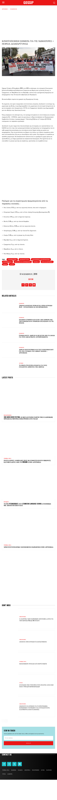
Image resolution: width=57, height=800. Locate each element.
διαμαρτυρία (24, 280)
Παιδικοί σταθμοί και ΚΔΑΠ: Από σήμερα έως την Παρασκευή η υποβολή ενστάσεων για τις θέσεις (36, 341)
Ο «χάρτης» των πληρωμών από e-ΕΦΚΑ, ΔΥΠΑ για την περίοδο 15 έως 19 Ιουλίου (36, 640)
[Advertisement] (28, 24)
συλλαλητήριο (47, 282)
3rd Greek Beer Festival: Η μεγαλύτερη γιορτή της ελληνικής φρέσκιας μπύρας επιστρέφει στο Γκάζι (28, 438)
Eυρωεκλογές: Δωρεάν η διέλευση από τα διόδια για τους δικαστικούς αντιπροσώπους (37, 356)
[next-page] (6, 741)
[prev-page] (3, 741)
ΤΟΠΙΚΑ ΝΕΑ (7, 478)
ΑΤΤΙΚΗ (21, 383)
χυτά (12, 285)
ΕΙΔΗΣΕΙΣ (13, 9)
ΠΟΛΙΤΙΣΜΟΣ (7, 435)
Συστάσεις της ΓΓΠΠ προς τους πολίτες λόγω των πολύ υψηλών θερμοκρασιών (36, 706)
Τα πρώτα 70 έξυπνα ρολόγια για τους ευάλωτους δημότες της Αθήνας (33, 386)
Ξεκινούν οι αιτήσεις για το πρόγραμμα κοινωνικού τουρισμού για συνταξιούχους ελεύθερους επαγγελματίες (34, 728)
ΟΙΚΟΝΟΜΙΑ (22, 637)
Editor (30, 299)
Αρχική (5, 9)
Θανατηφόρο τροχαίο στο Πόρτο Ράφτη (33, 684)
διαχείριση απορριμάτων (41, 280)
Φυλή (5, 285)
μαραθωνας (7, 282)
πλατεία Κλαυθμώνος (23, 282)
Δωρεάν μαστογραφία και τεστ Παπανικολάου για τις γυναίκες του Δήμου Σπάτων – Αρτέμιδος (36, 371)
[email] (28, 758)
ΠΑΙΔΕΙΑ (6, 522)
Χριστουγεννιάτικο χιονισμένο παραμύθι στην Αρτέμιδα (28, 567)
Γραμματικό (12, 280)
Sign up (28, 763)
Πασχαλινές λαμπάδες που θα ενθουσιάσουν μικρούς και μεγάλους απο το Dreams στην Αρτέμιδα (27, 482)
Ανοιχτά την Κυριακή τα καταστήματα (33, 662)
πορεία (36, 282)
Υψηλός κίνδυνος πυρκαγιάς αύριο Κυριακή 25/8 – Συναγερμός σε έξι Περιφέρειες (35, 326)
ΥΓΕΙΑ (21, 703)
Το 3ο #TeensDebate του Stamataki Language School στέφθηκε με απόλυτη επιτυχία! (27, 525)
